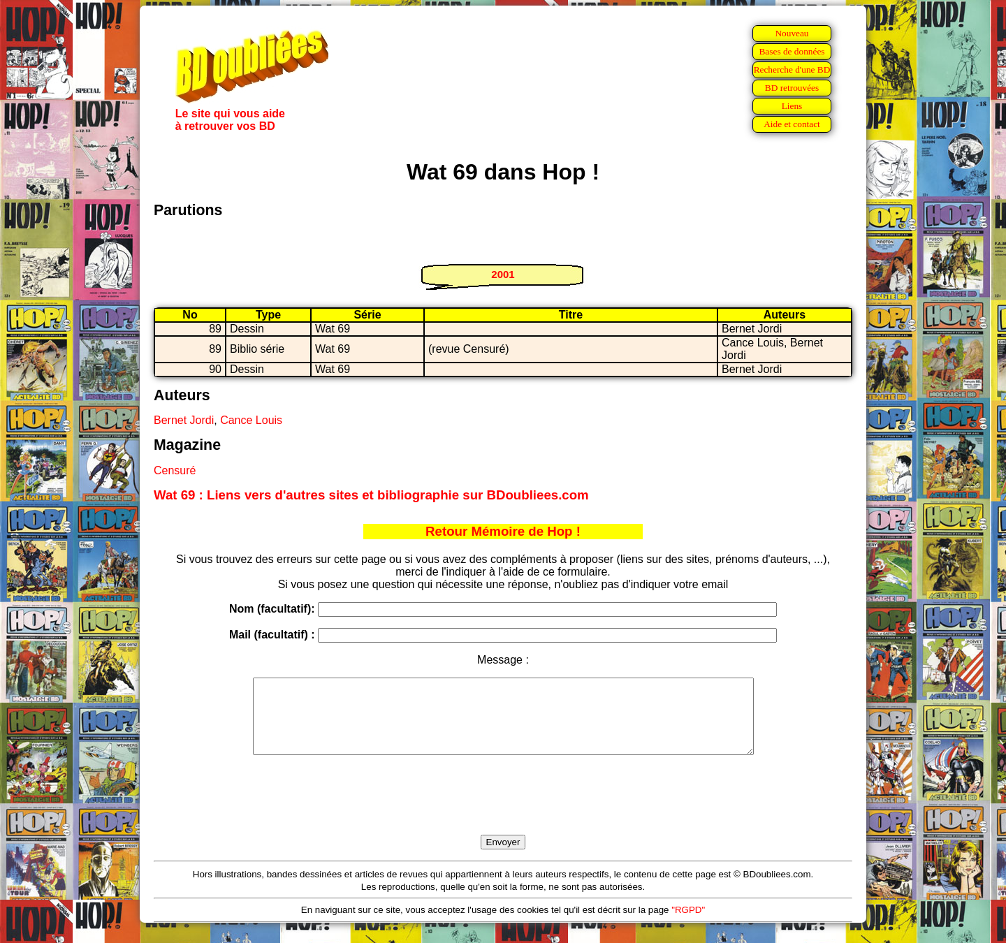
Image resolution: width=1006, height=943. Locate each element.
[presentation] (503, 811)
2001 (502, 274)
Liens (792, 106)
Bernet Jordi (184, 420)
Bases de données (791, 51)
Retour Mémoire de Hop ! (503, 531)
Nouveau (791, 33)
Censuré (175, 470)
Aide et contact (792, 124)
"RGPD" (688, 924)
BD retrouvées (792, 87)
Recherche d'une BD (792, 69)
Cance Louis (251, 420)
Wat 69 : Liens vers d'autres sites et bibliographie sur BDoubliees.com (371, 495)
